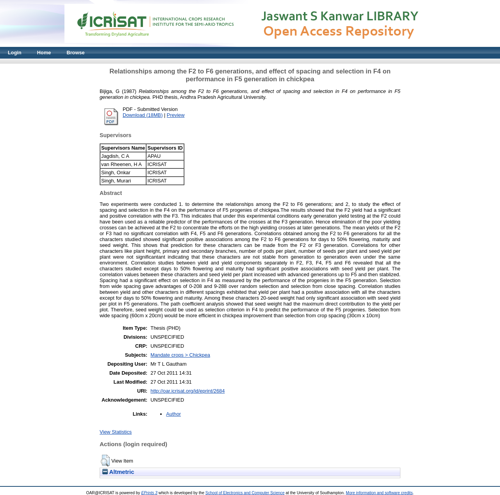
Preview (176, 115)
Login (14, 52)
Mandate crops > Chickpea (180, 355)
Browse (75, 52)
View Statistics (116, 432)
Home (44, 52)
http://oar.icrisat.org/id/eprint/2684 (187, 391)
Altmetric (118, 472)
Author (173, 414)
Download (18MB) (142, 115)
